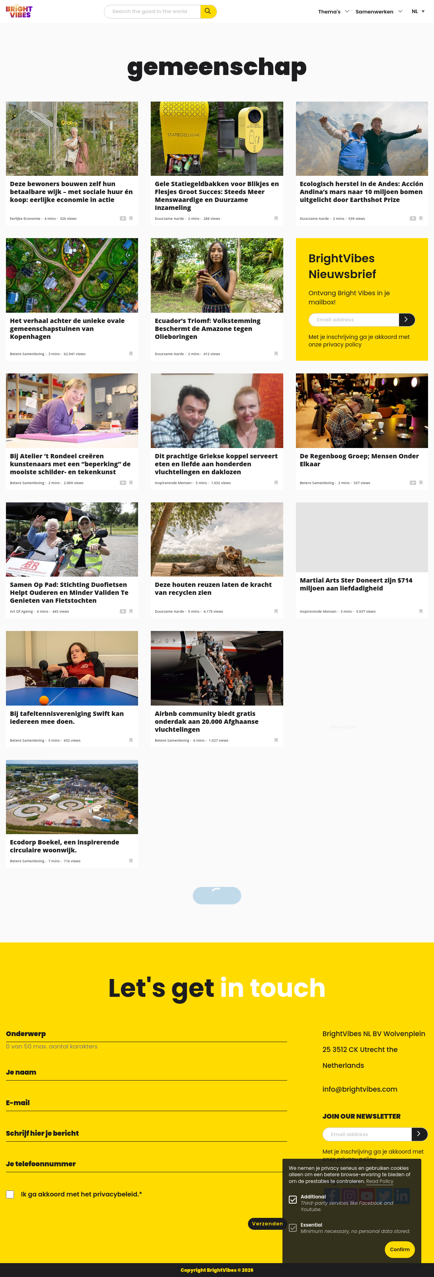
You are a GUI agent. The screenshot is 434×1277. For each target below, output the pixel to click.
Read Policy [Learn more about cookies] (380, 1181)
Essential (311, 1224)
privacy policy (342, 344)
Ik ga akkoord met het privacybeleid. (80, 1194)
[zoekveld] (152, 12)
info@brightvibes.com (360, 1089)
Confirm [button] (400, 1249)
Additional (313, 1196)
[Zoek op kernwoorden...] (209, 12)
